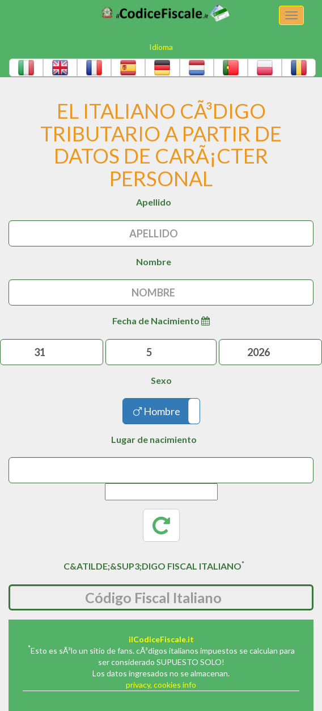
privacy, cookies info (161, 684)
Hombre (156, 411)
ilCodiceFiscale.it (161, 639)
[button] (26, 67)
